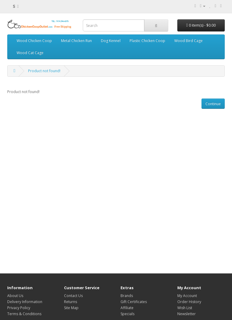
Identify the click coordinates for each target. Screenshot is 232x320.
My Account (187, 295)
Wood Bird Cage (188, 40)
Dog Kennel (111, 40)
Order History (189, 301)
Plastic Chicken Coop (147, 40)
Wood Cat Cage (30, 52)
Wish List (184, 307)
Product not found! (44, 70)
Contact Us (73, 295)
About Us (15, 295)
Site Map (71, 307)
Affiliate (127, 307)
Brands (127, 295)
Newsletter (186, 313)
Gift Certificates (134, 301)
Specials (127, 313)
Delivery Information (24, 301)
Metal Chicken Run (76, 40)
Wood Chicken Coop (34, 40)
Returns (70, 301)
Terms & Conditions (24, 313)
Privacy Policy (18, 307)
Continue (213, 103)
